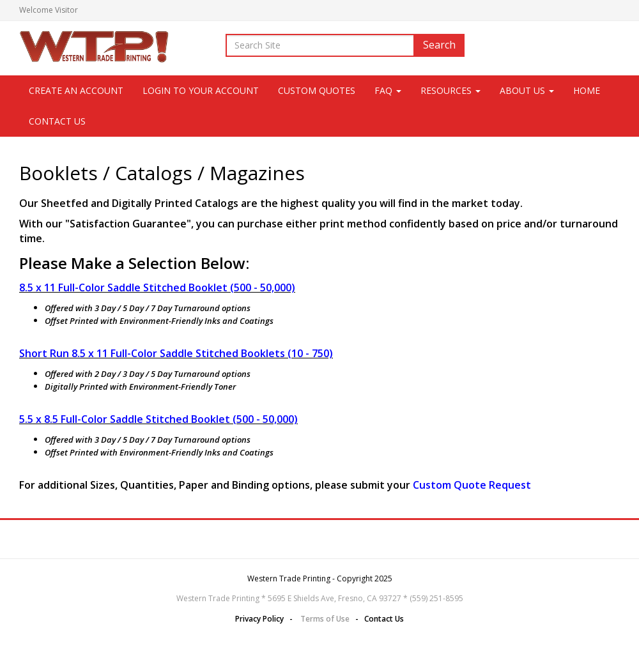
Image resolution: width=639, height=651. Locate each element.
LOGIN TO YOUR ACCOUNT (200, 90)
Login (610, 9)
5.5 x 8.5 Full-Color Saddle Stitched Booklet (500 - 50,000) (158, 419)
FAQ (387, 90)
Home (586, 90)
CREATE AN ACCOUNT (76, 90)
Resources (450, 90)
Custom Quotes (316, 90)
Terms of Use (325, 618)
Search (439, 45)
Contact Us (57, 121)
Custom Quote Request (472, 485)
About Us (527, 90)
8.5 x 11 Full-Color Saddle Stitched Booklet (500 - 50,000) (157, 287)
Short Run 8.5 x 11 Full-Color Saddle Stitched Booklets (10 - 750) (176, 353)
